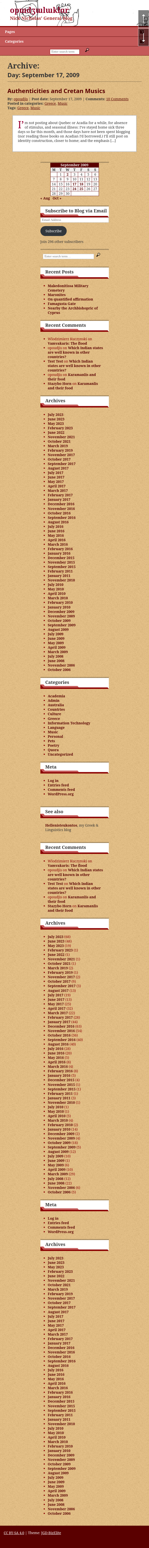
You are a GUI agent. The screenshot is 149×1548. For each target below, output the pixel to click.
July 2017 (55, 472)
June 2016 (56, 531)
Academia (56, 696)
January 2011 (59, 575)
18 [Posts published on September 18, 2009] (81, 184)
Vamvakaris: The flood (67, 343)
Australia (56, 705)
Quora (53, 749)
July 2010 (55, 584)
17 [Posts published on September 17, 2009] (74, 184)
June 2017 (56, 477)
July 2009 (55, 634)
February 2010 (60, 602)
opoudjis (21, 99)
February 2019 (60, 450)
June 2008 (56, 660)
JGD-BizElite (51, 1532)
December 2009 (61, 611)
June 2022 (56, 432)
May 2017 (56, 481)
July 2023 (55, 414)
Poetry (54, 745)
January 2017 (59, 499)
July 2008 (55, 656)
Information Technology (69, 723)
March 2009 (58, 651)
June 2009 (56, 638)
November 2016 (61, 508)
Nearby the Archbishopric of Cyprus (73, 310)
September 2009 (62, 625)
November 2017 (61, 454)
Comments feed (61, 789)
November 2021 (61, 437)
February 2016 (60, 548)
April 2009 (57, 647)
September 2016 (62, 517)
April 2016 (57, 540)
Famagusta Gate (62, 303)
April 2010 (57, 593)
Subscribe (53, 231)
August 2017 (58, 468)
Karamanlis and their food (72, 376)
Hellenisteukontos (61, 825)
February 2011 (60, 571)
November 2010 (61, 580)
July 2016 (55, 526)
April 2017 (57, 486)
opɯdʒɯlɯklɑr (39, 10)
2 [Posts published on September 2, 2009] (67, 174)
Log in (53, 780)
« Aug (45, 198)
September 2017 (62, 463)
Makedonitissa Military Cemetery (68, 288)
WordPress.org (61, 794)
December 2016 (61, 504)
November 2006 (61, 665)
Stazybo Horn (60, 383)
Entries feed (58, 785)
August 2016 (58, 522)
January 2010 (59, 607)
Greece (50, 103)
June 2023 (56, 419)
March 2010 (58, 598)
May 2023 (56, 423)
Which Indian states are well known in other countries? (75, 352)
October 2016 (59, 513)
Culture (54, 713)
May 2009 (56, 642)
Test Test (55, 361)
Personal (55, 736)
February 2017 (60, 495)
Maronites (57, 294)
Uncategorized (60, 754)
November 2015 (61, 562)
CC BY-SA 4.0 (14, 1532)
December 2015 (61, 557)
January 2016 (59, 553)
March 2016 (58, 544)
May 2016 (56, 535)
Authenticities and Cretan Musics (56, 91)
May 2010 (56, 589)
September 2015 (62, 566)
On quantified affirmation (70, 299)
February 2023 (60, 428)
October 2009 (59, 620)
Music (63, 103)
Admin (54, 700)
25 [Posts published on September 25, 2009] (81, 188)
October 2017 (59, 459)
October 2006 (59, 669)
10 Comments (117, 99)
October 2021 (59, 441)
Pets (51, 741)
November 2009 (61, 616)
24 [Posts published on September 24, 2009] (74, 188)
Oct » (57, 198)
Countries (56, 709)
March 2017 (58, 490)
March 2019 (58, 445)
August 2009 (58, 629)
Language (56, 727)
